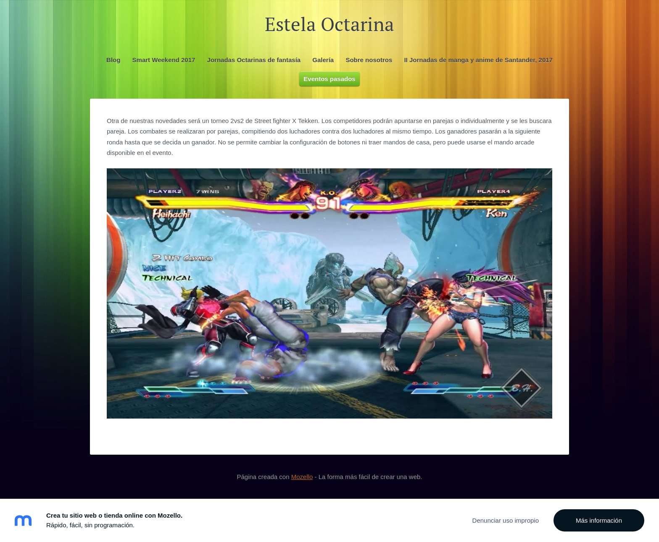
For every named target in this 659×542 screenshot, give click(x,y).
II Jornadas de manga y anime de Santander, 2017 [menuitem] (478, 59)
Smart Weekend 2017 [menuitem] (163, 59)
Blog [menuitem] (113, 59)
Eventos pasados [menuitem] (329, 78)
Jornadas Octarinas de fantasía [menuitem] (254, 59)
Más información (599, 520)
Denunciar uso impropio (505, 520)
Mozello (302, 476)
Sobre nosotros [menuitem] (368, 59)
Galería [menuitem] (323, 59)
